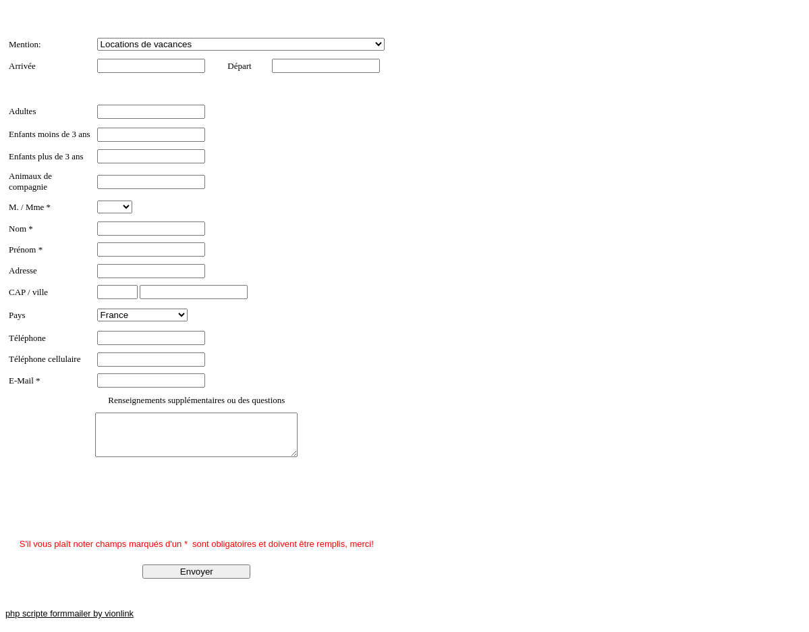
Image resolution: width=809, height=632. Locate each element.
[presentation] (111, 508)
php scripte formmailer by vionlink (69, 621)
